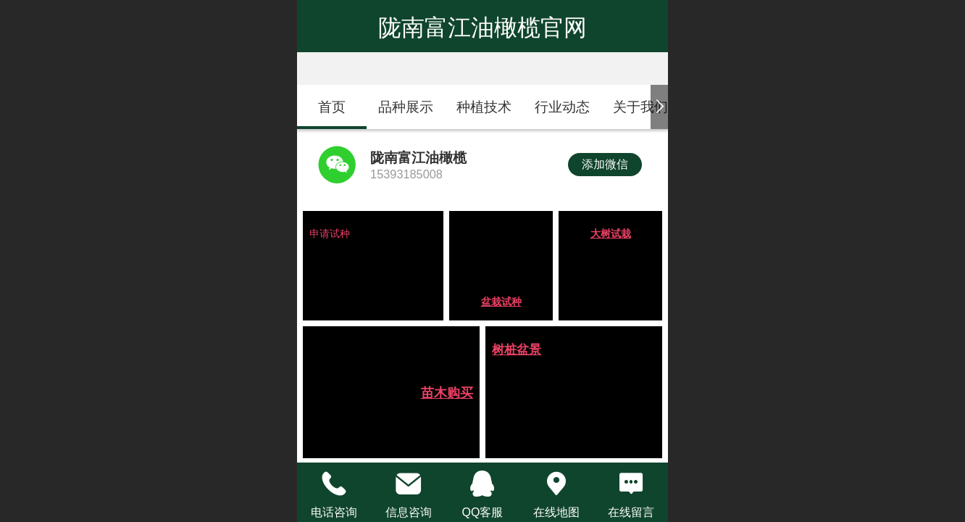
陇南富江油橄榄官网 (482, 27)
